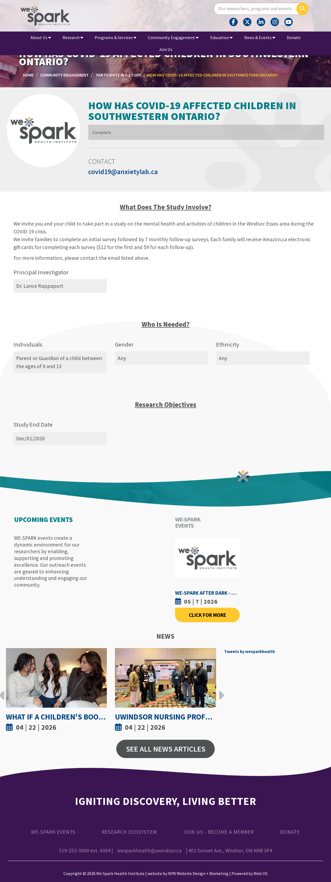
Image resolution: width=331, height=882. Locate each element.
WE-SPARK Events (53, 832)
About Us (40, 37)
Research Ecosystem (129, 832)
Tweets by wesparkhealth (249, 651)
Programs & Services (115, 37)
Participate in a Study (118, 75)
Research (73, 37)
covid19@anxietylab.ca (123, 171)
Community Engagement (173, 37)
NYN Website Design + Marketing (198, 873)
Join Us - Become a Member (218, 832)
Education (221, 37)
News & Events (259, 37)
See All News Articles (165, 749)
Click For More (207, 615)
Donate (294, 37)
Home (28, 75)
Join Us (165, 49)
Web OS (261, 873)
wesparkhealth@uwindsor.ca (149, 850)
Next (220, 691)
